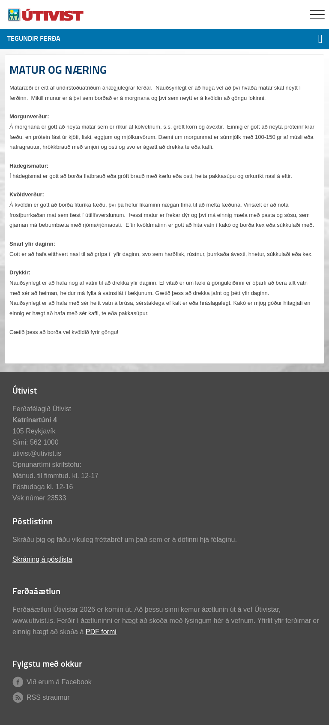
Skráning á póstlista (42, 559)
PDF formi (101, 631)
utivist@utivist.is (36, 453)
